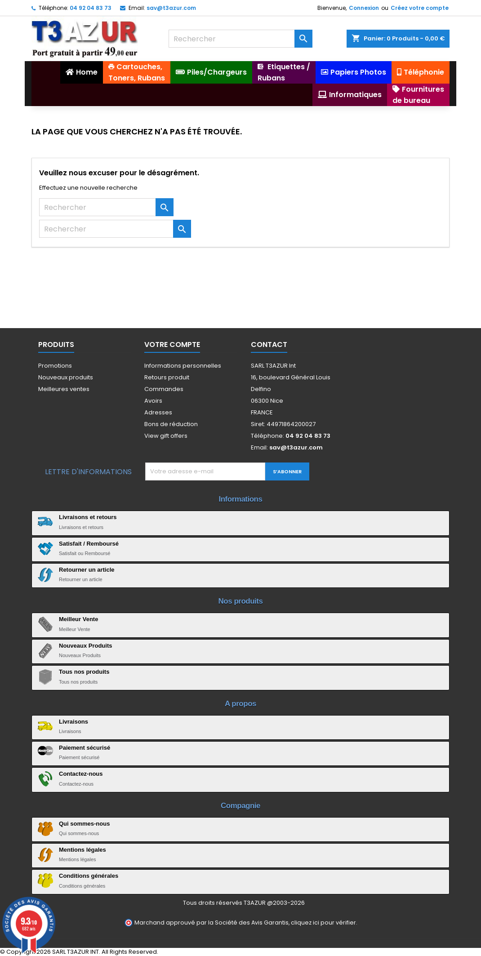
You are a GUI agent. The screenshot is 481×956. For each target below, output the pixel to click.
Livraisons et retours (88, 517)
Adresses (158, 412)
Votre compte (172, 344)
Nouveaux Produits (85, 645)
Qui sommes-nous (84, 823)
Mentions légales (82, 849)
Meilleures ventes (63, 389)
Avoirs (153, 400)
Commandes (163, 389)
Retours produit (166, 377)
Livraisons (73, 721)
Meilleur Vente (78, 619)
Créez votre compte (420, 8)
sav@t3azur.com (171, 8)
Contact (269, 344)
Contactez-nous (81, 773)
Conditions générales (88, 875)
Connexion (364, 8)
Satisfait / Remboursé (89, 543)
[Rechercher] (240, 39)
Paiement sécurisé (84, 747)
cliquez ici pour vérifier (323, 922)
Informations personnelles (182, 365)
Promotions (55, 365)
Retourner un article (87, 569)
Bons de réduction (171, 424)
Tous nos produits (84, 671)
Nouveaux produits (65, 377)
